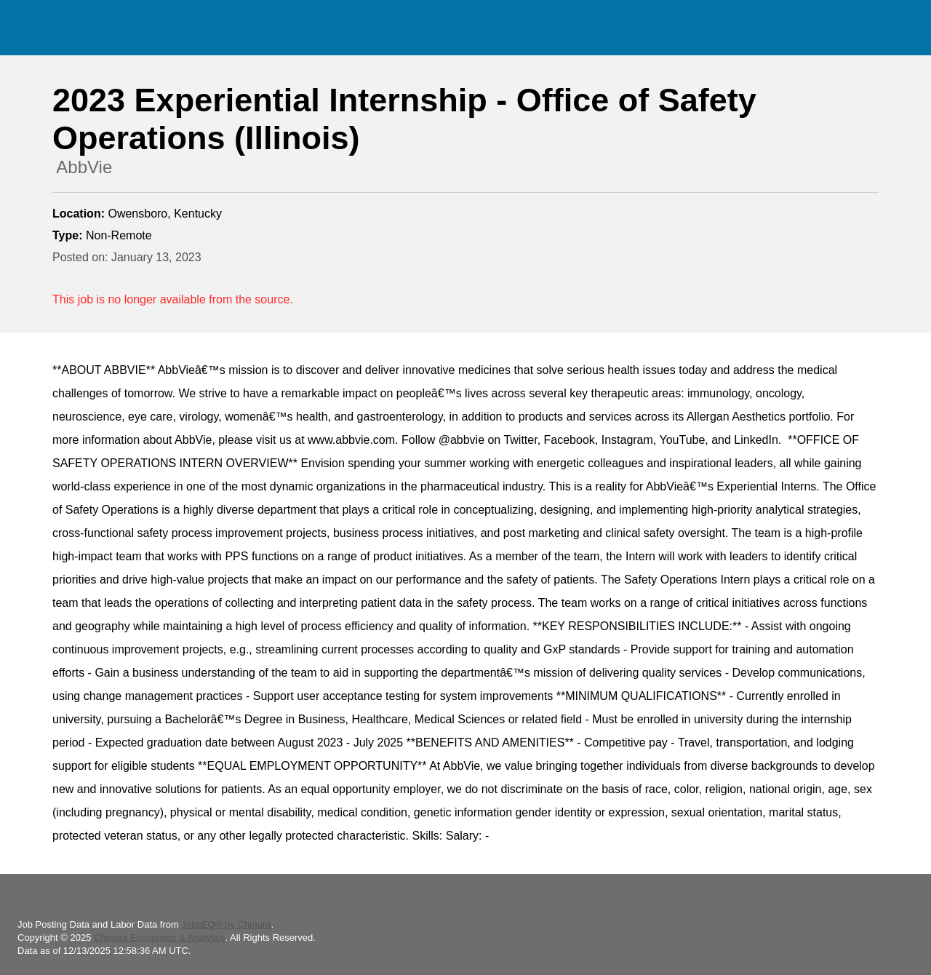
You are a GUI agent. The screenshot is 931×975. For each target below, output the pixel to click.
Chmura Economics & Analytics (159, 937)
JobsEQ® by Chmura (226, 924)
